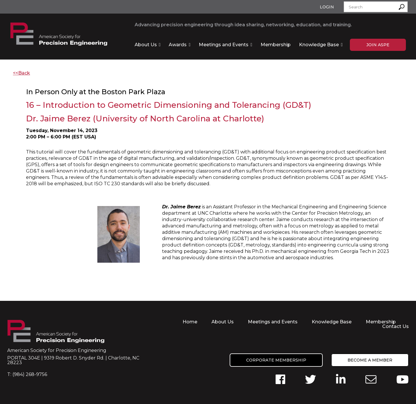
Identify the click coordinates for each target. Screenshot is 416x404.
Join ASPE (377, 44)
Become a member (370, 360)
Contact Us (395, 326)
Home (190, 322)
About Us (146, 44)
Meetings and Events (223, 44)
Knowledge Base (319, 44)
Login (327, 7)
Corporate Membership (276, 360)
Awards (178, 44)
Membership (276, 44)
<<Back (21, 73)
